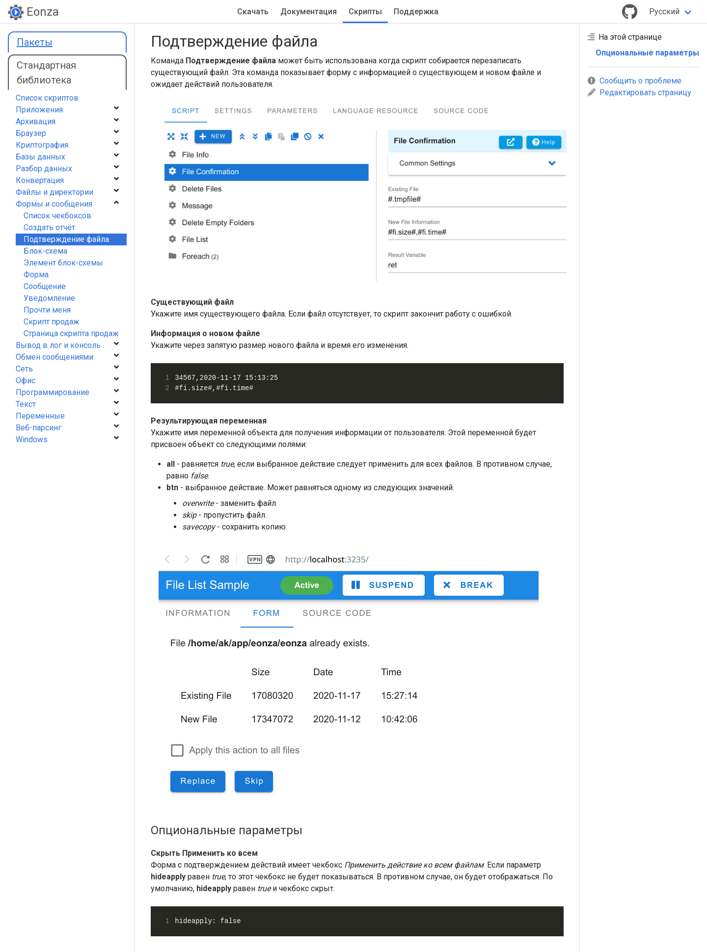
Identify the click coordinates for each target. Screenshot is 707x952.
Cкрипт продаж (52, 321)
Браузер (31, 133)
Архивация (35, 121)
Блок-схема (45, 251)
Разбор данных (44, 168)
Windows (32, 439)
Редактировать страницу (639, 92)
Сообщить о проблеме (634, 80)
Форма (36, 274)
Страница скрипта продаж (71, 333)
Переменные (40, 416)
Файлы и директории (54, 192)
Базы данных (40, 156)
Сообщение (45, 286)
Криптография (42, 145)
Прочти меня (47, 310)
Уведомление (49, 298)
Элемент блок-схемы (63, 262)
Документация (308, 11)
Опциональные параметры (647, 52)
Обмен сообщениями (54, 357)
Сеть (24, 368)
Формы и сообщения (54, 204)
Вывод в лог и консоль (58, 345)
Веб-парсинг (38, 427)
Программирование (52, 392)
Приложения (39, 109)
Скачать (253, 11)
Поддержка (416, 11)
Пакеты (35, 42)
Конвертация (40, 180)
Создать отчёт (49, 227)
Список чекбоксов (57, 215)
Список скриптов (47, 98)
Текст (26, 404)
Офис (25, 380)
